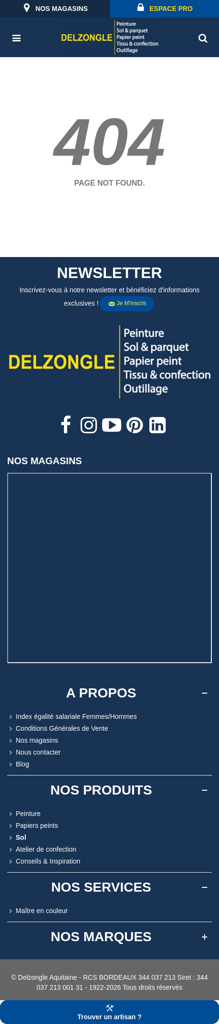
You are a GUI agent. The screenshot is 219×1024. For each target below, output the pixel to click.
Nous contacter (34, 752)
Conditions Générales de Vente (57, 729)
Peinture (24, 814)
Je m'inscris (127, 304)
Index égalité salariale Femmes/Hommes (72, 717)
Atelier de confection (41, 850)
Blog (18, 764)
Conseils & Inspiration (43, 861)
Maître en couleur (37, 911)
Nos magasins (32, 741)
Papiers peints (32, 826)
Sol (16, 838)
